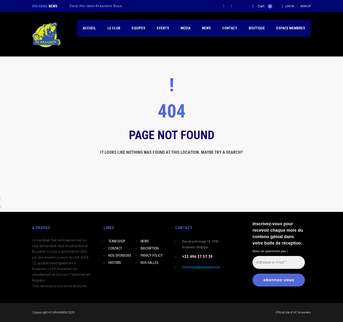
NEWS (145, 241)
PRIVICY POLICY (151, 255)
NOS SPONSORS (119, 255)
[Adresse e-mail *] (278, 262)
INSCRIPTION (150, 248)
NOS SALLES (149, 263)
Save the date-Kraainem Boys (95, 6)
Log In (289, 6)
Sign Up (305, 6)
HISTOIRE (114, 263)
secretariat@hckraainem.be (201, 267)
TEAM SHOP (116, 241)
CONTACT (115, 248)
